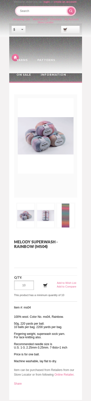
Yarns (22, 61)
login (46, 1)
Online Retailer (64, 375)
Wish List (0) (40, 20)
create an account (65, 1)
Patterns (46, 61)
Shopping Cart (20, 20)
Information (53, 75)
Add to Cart (45, 286)
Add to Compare (66, 287)
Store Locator (45, 23)
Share (18, 384)
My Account (72, 20)
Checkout (56, 20)
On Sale (24, 75)
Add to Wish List (66, 283)
